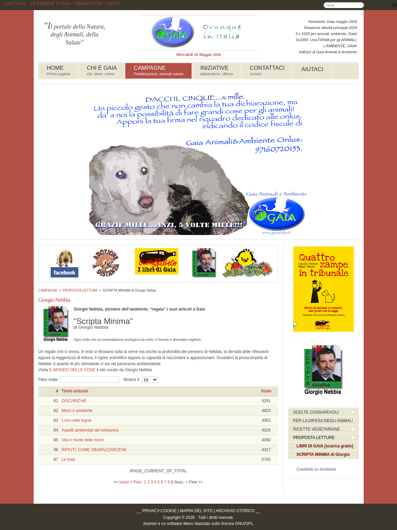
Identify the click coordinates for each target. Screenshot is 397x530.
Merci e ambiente (77, 410)
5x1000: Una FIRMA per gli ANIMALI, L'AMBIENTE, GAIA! (326, 43)
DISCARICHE (74, 401)
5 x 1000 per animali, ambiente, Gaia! (326, 34)
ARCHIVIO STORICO (235, 510)
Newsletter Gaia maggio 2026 (332, 22)
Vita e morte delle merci (83, 440)
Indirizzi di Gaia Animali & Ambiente (328, 52)
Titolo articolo (75, 391)
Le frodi (68, 459)
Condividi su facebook (316, 469)
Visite (266, 391)
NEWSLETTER (89, 3)
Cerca (361, 5)
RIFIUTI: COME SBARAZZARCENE (94, 449)
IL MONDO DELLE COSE (72, 369)
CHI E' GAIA (15, 3)
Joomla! (150, 523)
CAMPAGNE (48, 290)
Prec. (138, 482)
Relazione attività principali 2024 (330, 28)
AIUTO (113, 3)
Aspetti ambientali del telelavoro (90, 430)
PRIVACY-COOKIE (159, 510)
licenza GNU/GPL (237, 523)
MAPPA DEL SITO (196, 510)
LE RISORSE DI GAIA (51, 3)
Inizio (124, 482)
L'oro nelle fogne (76, 420)
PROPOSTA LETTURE (80, 290)
